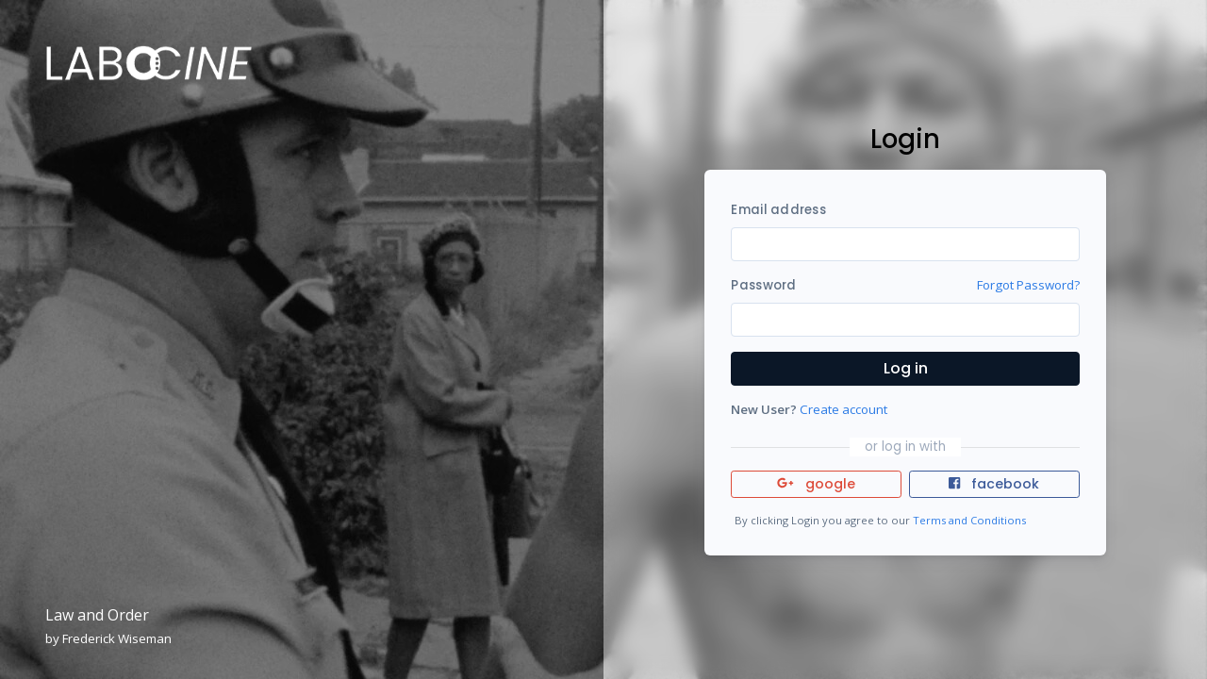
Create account (843, 409)
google (816, 483)
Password (763, 285)
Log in (906, 368)
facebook (994, 483)
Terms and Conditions (969, 520)
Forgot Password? (1028, 284)
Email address (778, 210)
